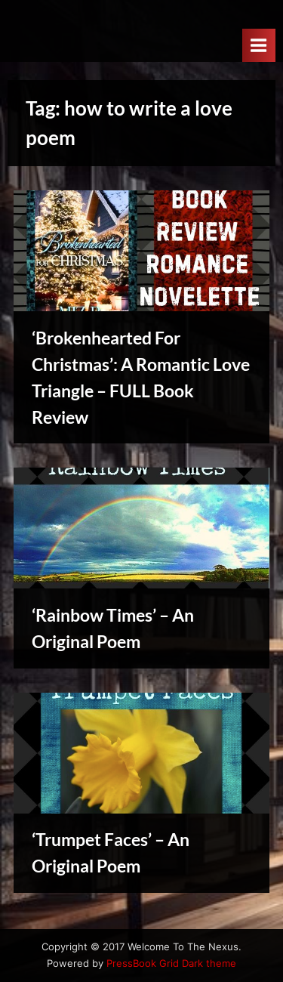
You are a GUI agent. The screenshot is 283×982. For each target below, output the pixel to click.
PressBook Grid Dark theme (171, 963)
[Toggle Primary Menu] (258, 45)
